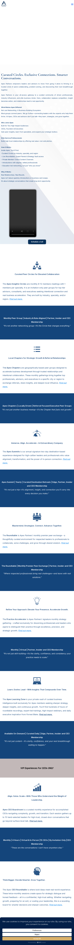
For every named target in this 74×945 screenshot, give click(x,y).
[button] (72, 4)
